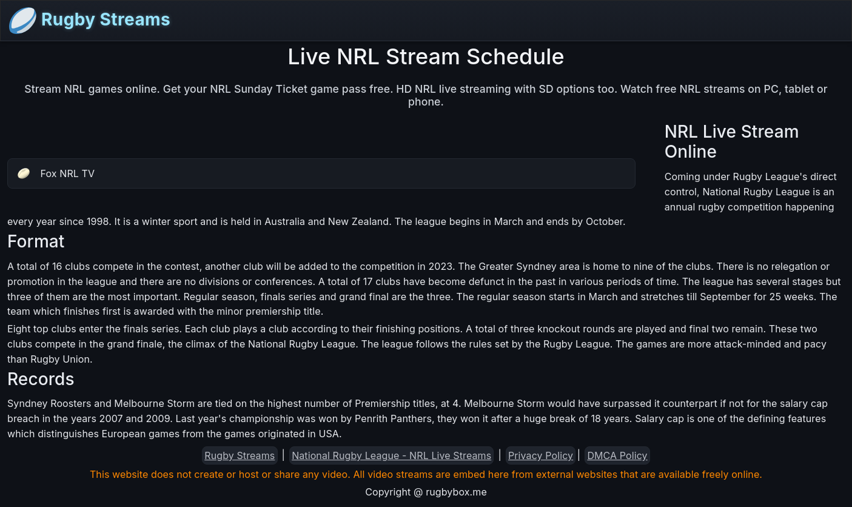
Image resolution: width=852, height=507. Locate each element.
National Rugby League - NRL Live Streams (391, 455)
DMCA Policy (617, 455)
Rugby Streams (89, 20)
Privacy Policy (540, 455)
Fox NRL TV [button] (56, 173)
